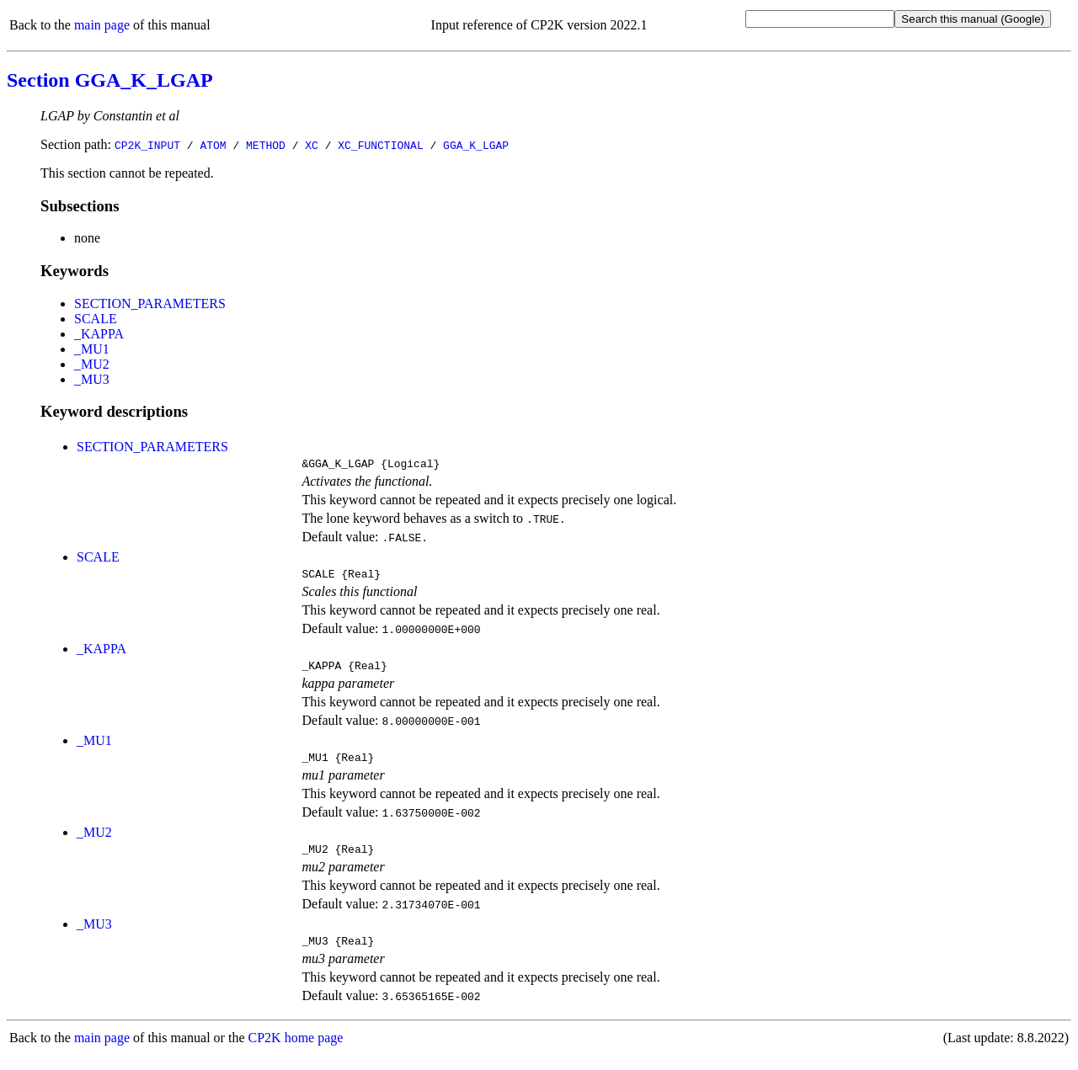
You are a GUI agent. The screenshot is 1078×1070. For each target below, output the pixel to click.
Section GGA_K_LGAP (110, 80)
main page (102, 25)
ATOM (213, 144)
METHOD (266, 144)
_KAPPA (99, 334)
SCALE (95, 318)
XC (311, 144)
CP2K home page (296, 1053)
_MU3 (91, 379)
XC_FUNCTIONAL (380, 144)
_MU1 (91, 349)
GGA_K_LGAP (476, 144)
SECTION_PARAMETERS (150, 303)
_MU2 (91, 364)
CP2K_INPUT (147, 144)
